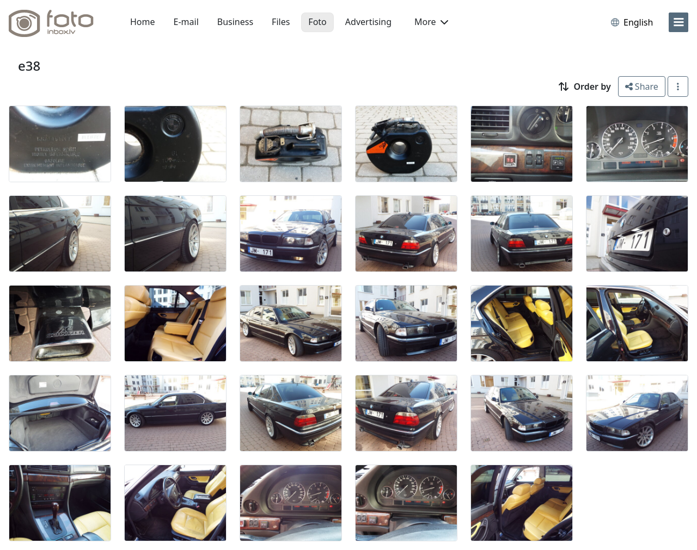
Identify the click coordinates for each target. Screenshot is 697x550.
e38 (29, 66)
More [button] (431, 22)
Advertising (368, 22)
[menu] (678, 22)
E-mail (186, 22)
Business (235, 22)
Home (142, 22)
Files (281, 22)
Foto (317, 22)
